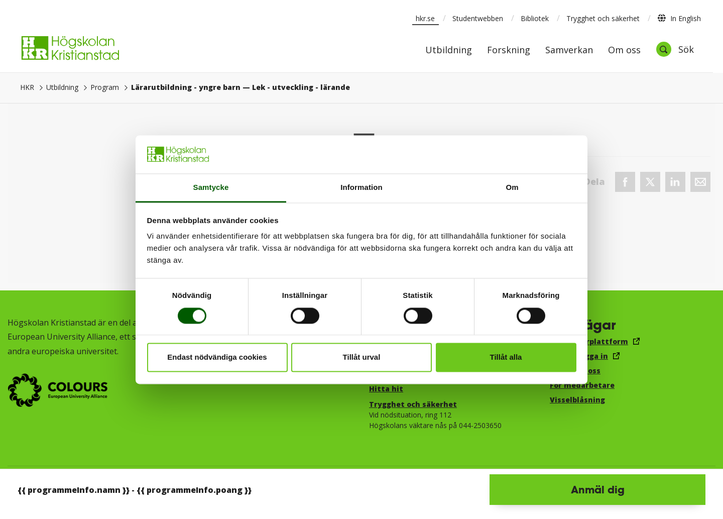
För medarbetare (582, 385)
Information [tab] (361, 187)
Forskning (508, 50)
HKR (27, 87)
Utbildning (448, 50)
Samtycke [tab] (211, 187)
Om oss (624, 50)
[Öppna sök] (674, 49)
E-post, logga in (579, 356)
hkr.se (425, 18)
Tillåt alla (506, 357)
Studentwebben (477, 18)
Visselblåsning (577, 399)
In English (679, 18)
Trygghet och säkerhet (603, 18)
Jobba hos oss (575, 370)
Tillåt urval (362, 357)
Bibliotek (535, 18)
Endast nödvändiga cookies (217, 357)
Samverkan (569, 50)
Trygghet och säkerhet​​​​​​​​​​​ (413, 404)
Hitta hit (386, 388)
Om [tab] (512, 187)
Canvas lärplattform (589, 341)
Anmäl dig (598, 489)
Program (104, 87)
